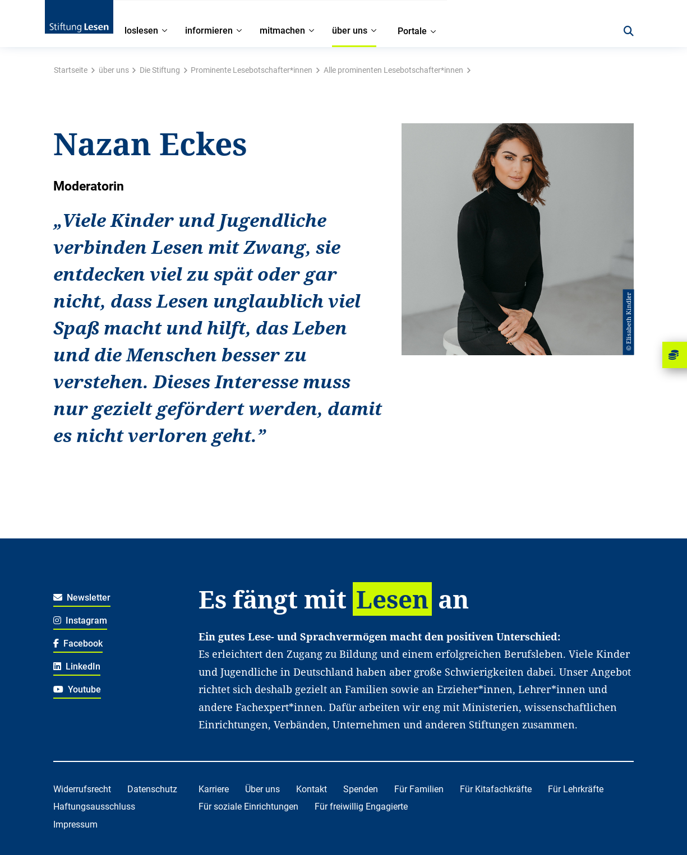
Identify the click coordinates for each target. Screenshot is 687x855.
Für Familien (419, 789)
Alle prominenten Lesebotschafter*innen (393, 70)
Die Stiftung (160, 70)
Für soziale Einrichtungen (248, 806)
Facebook (78, 643)
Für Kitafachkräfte (496, 789)
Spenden (360, 789)
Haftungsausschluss (94, 806)
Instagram (80, 620)
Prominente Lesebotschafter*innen (251, 70)
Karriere (214, 789)
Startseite (70, 70)
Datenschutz (152, 789)
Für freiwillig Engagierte (361, 806)
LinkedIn (77, 666)
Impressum (75, 824)
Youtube (77, 689)
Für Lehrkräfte (575, 789)
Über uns (262, 789)
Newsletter (82, 597)
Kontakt (311, 789)
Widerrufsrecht (82, 789)
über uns (114, 70)
